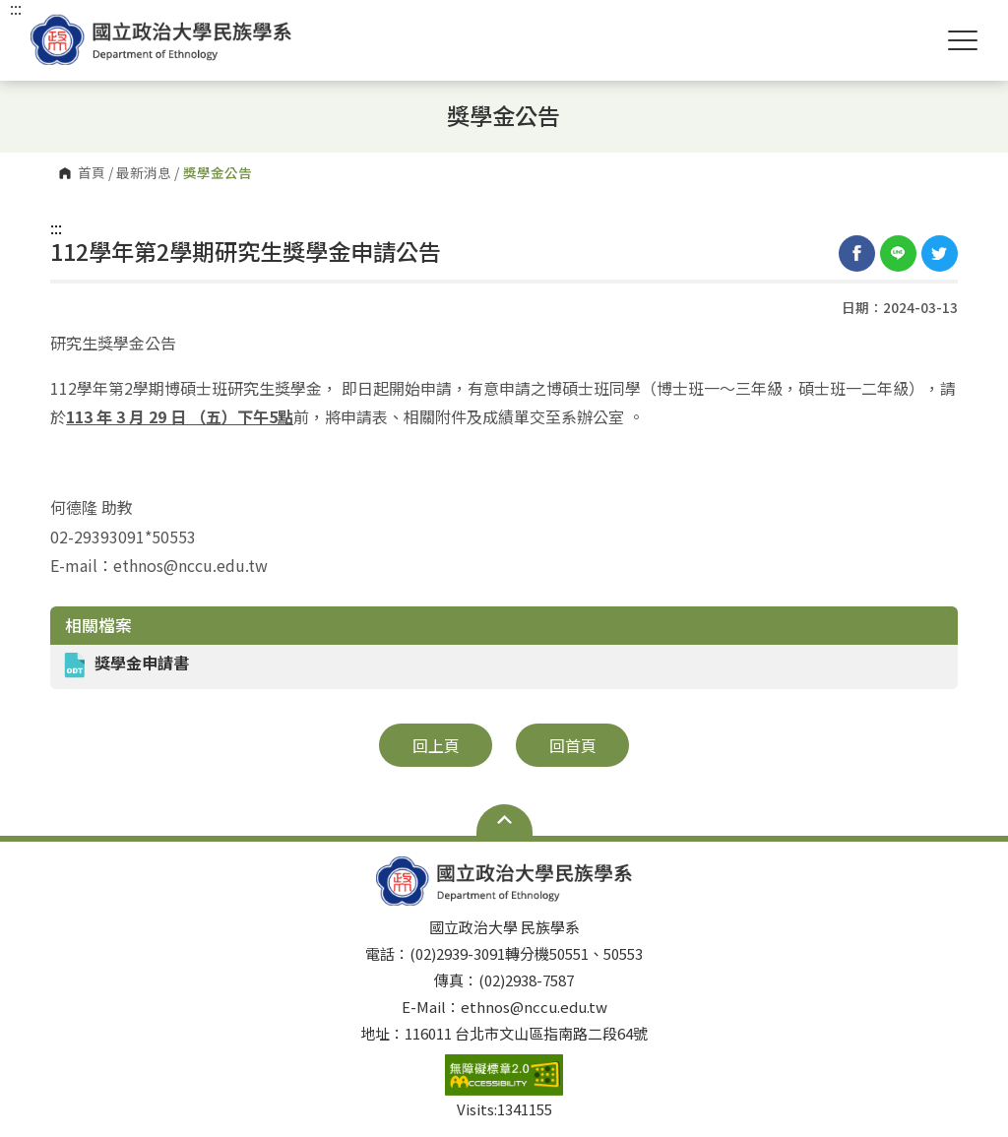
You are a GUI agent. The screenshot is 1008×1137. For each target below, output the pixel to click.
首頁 (91, 173)
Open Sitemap (504, 820)
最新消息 (143, 173)
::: (56, 227)
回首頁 (573, 745)
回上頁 (436, 745)
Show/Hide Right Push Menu (962, 40)
